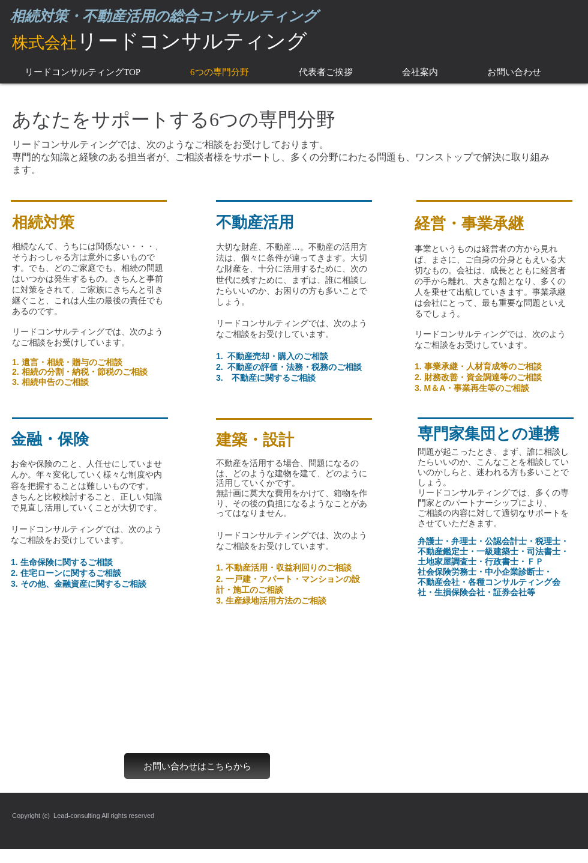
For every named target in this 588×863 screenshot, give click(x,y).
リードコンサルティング (192, 40)
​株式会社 (44, 43)
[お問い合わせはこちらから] (197, 766)
